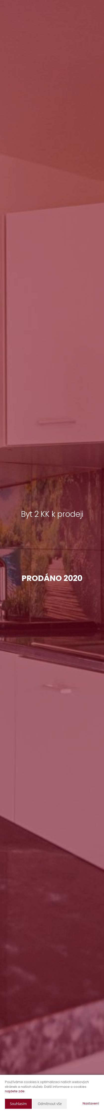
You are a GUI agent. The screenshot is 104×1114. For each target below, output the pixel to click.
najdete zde (15, 1091)
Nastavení (91, 1103)
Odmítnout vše (50, 1103)
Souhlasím (18, 1103)
